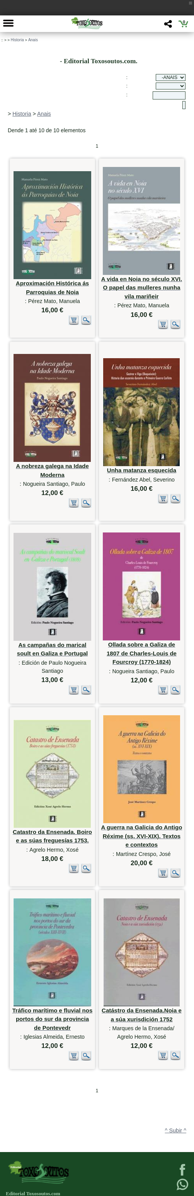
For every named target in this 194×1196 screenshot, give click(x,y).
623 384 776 (38, 1188)
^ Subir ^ (175, 1090)
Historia (17, 40)
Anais (33, 40)
